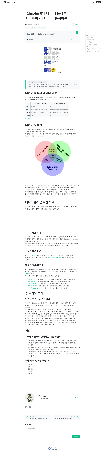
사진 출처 (27, 183)
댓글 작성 (76, 436)
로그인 (98, 2)
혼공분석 (34, 27)
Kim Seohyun (28, 24)
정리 (87, 46)
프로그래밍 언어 (90, 37)
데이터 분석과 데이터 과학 (92, 32)
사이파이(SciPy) (32, 286)
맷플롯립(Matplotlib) (34, 283)
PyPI (26, 273)
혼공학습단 (42, 27)
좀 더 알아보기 (89, 42)
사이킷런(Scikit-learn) (34, 288)
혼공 (27, 27)
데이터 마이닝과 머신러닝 (92, 44)
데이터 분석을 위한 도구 (91, 35)
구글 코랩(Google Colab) (55, 257)
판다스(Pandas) (32, 281)
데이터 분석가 (89, 33)
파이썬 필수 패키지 (91, 41)
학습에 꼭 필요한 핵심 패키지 (93, 51)
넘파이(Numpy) (32, 279)
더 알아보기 (28, 119)
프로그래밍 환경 (90, 39)
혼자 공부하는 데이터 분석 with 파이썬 (41, 34)
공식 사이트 (33, 255)
